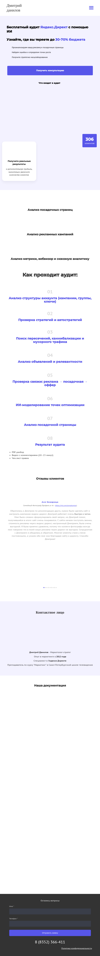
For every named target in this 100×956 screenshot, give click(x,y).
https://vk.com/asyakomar (65, 505)
